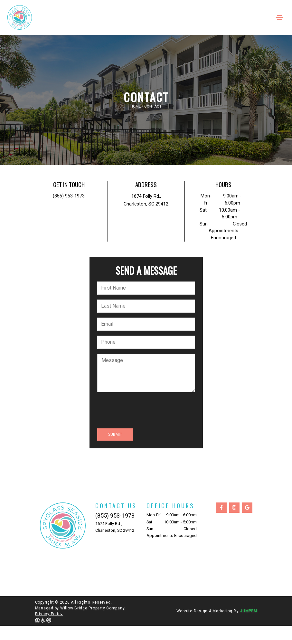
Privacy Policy (49, 614)
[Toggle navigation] (279, 18)
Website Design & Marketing (204, 611)
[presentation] (146, 411)
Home (135, 106)
